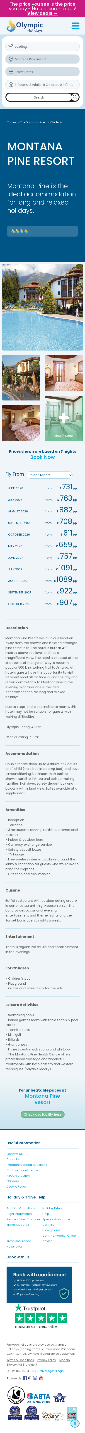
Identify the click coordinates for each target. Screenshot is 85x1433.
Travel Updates (18, 1225)
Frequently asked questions (27, 1165)
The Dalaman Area (33, 122)
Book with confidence (22, 1170)
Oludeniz (56, 122)
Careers (13, 1181)
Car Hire (48, 1225)
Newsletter (14, 1246)
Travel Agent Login (51, 1371)
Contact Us (15, 1154)
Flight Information (19, 1214)
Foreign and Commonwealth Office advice (59, 1235)
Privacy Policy (46, 1360)
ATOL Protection (18, 1176)
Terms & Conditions (20, 1360)
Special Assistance (56, 1219)
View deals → (42, 13)
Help (45, 1214)
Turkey (11, 122)
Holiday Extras (52, 1208)
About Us (13, 1159)
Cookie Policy (17, 1186)
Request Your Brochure (23, 1219)
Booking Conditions (21, 1208)
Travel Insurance (19, 1241)
